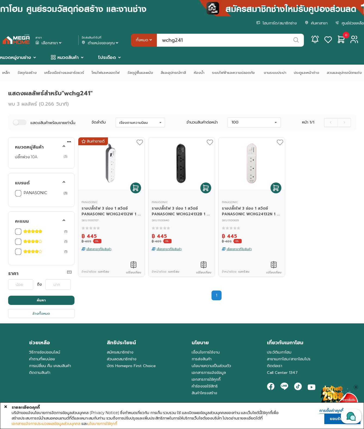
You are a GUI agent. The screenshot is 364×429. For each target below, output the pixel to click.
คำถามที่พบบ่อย (42, 359)
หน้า (308, 122)
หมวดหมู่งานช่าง (15, 57)
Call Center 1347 (282, 373)
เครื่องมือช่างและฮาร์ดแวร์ (64, 72)
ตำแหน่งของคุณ (100, 43)
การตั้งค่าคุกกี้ (331, 411)
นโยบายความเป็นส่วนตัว (211, 366)
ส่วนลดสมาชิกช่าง (121, 359)
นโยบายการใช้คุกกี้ (102, 423)
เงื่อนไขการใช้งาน (206, 352)
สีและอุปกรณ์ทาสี (173, 72)
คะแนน (22, 221)
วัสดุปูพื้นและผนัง (140, 72)
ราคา (13, 273)
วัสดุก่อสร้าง (27, 72)
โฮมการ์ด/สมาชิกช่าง (276, 23)
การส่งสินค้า (201, 359)
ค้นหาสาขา (316, 23)
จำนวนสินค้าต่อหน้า (202, 122)
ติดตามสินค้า (39, 373)
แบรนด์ (22, 183)
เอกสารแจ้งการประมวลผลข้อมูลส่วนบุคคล (46, 423)
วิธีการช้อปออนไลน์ (44, 352)
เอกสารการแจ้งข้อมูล (209, 373)
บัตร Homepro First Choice (131, 366)
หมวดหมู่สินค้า (29, 147)
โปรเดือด (107, 57)
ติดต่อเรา (274, 366)
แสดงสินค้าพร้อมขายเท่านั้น (52, 123)
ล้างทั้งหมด (41, 313)
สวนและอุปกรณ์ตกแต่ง (344, 72)
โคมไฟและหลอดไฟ (106, 72)
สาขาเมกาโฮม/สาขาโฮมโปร (288, 359)
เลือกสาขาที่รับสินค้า (98, 249)
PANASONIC (35, 192)
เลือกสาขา (49, 43)
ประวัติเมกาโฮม (279, 352)
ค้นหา (41, 300)
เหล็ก (6, 72)
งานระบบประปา (275, 72)
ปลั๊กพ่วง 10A (26, 156)
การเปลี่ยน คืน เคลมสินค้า (50, 366)
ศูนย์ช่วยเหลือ (349, 23)
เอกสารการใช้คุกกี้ (206, 379)
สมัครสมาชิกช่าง (120, 352)
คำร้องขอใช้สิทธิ (205, 386)
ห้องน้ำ (199, 72)
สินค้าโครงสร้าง (204, 393)
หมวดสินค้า (68, 57)
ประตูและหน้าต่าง (306, 72)
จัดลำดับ (99, 122)
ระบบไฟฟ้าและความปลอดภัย (234, 72)
